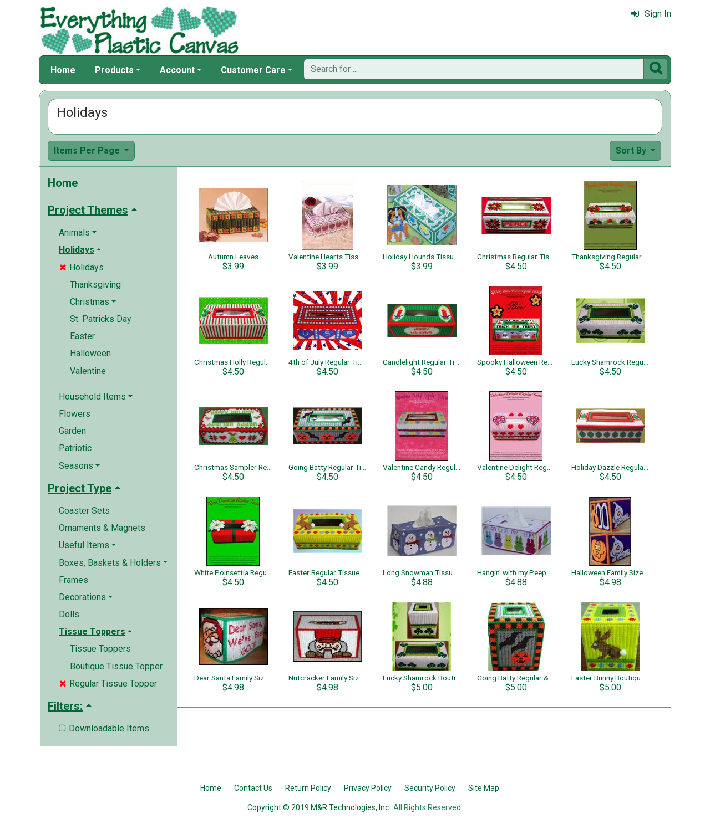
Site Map (483, 788)
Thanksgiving (95, 284)
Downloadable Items (104, 728)
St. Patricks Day (100, 319)
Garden (72, 431)
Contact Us (253, 788)
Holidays (81, 267)
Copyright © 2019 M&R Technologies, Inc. (318, 807)
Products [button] (114, 70)
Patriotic (75, 448)
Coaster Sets (84, 510)
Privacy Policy (368, 788)
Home (62, 70)
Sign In (651, 13)
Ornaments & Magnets (102, 528)
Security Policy (429, 788)
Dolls (69, 614)
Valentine (88, 371)
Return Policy (308, 788)
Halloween (90, 353)
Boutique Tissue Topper (116, 666)
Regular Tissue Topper (108, 683)
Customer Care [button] (253, 70)
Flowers (74, 413)
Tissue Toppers (100, 648)
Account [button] (177, 70)
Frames (73, 580)
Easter (82, 336)
